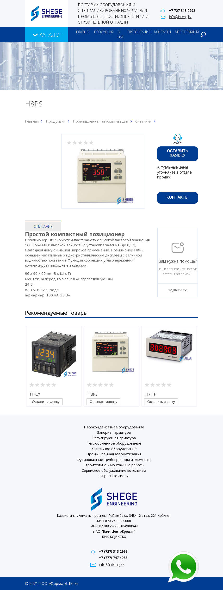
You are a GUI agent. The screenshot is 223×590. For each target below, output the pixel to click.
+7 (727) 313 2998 (113, 551)
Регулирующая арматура (114, 437)
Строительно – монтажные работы (113, 464)
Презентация (139, 32)
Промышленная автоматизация (100, 121)
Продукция (104, 32)
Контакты (162, 32)
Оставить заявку (177, 153)
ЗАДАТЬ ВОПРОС (177, 290)
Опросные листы (114, 475)
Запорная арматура (114, 432)
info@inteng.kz (180, 16)
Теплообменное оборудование (114, 443)
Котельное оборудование (114, 448)
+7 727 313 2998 (182, 10)
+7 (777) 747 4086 (113, 557)
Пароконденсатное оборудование (114, 427)
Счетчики (143, 121)
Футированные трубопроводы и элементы (114, 459)
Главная (83, 32)
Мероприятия (187, 32)
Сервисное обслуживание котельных (114, 470)
